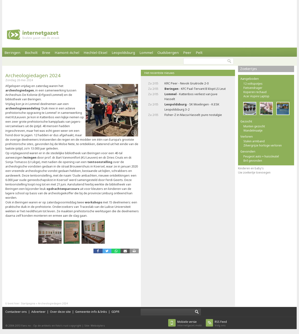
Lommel (146, 52)
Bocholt (31, 52)
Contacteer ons (16, 312)
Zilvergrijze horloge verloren (262, 145)
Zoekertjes (248, 68)
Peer (187, 52)
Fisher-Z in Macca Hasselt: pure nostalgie (193, 115)
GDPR (115, 312)
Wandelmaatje (253, 130)
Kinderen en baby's (251, 168)
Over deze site (60, 312)
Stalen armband (254, 141)
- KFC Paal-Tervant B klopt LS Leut (195, 89)
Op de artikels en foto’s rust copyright (57, 325)
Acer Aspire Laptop (256, 96)
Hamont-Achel (67, 52)
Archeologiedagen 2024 (33, 75)
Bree (46, 52)
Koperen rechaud (255, 92)
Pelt (199, 52)
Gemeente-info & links (91, 312)
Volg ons (221, 323)
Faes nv (26, 325)
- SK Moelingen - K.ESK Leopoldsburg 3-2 (191, 106)
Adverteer (38, 312)
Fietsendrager (252, 88)
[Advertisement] (149, 10)
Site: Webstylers (94, 325)
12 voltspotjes (253, 84)
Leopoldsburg (123, 52)
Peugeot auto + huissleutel (261, 156)
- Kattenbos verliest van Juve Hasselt (190, 96)
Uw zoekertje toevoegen (254, 172)
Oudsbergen (168, 52)
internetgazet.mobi (189, 323)
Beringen (12, 52)
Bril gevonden (252, 161)
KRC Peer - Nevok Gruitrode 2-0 (186, 83)
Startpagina (28, 303)
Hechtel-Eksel (95, 52)
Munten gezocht (254, 126)
